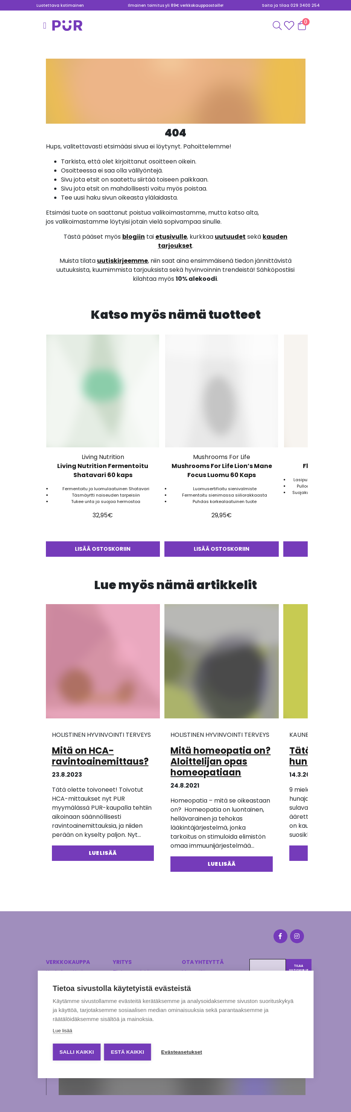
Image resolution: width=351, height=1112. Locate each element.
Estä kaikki (127, 1052)
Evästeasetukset (182, 1052)
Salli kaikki (76, 1052)
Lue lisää (62, 1031)
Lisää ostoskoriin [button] (103, 549)
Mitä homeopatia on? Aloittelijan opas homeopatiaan (220, 761)
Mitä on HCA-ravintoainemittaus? (100, 756)
